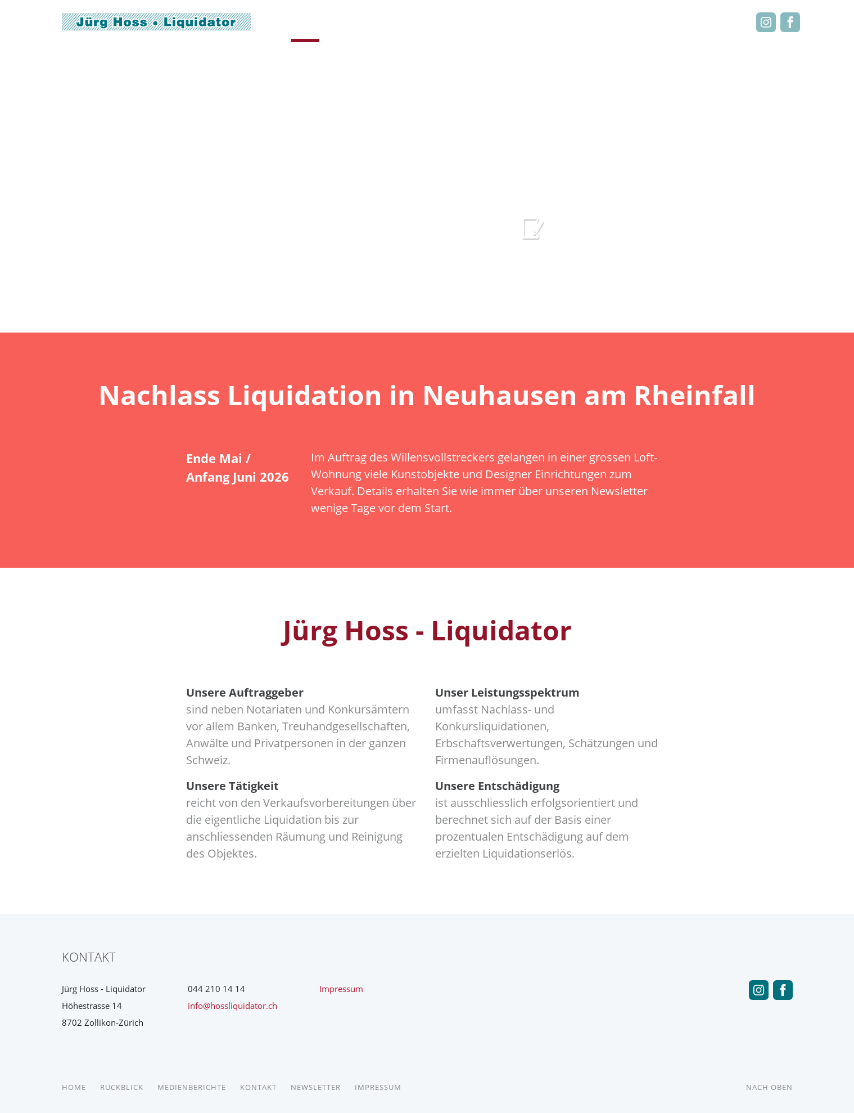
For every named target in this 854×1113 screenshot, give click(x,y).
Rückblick (362, 22)
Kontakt (641, 22)
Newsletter (709, 22)
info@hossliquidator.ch (232, 1005)
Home (305, 22)
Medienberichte (445, 22)
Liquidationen (581, 22)
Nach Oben (769, 1087)
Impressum (341, 988)
